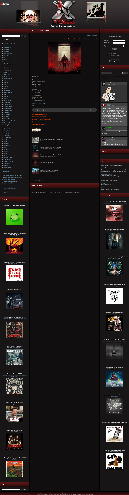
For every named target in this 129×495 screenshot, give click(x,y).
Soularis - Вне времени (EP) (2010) (114, 229)
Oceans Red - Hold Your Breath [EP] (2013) (115, 201)
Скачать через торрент (39, 116)
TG (33, 105)
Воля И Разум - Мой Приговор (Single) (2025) (114, 422)
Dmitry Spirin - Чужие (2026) (14, 346)
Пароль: (107, 43)
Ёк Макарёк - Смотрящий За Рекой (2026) (14, 458)
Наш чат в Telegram (8, 187)
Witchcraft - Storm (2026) (15, 289)
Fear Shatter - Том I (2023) (47, 162)
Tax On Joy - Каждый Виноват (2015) (114, 450)
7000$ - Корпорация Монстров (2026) (14, 317)
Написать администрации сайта (12, 175)
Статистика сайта (7, 183)
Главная (6, 40)
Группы (5, 192)
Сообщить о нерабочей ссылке (41, 119)
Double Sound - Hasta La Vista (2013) (114, 339)
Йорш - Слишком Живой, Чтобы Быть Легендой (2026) (14, 234)
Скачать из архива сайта (39, 114)
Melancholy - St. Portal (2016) (114, 367)
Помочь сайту (6, 171)
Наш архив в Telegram (9, 189)
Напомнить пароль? (115, 55)
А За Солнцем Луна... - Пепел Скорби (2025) (114, 257)
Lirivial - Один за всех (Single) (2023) (50, 147)
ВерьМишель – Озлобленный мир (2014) (114, 395)
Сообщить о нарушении (39, 121)
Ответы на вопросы (8, 179)
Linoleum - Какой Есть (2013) (114, 312)
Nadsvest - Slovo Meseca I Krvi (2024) (114, 284)
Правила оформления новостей (12, 177)
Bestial (103, 183)
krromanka (104, 179)
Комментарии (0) (37, 180)
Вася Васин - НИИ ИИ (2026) (14, 402)
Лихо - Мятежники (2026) (14, 430)
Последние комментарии (10, 181)
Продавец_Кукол (73, 38)
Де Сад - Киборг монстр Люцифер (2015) (51, 139)
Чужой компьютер (110, 46)
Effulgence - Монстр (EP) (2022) (49, 170)
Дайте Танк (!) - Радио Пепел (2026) (14, 205)
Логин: (106, 40)
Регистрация (112, 53)
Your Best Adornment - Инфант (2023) (50, 154)
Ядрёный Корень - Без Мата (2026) (14, 262)
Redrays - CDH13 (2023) (38, 103)
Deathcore (89, 35)
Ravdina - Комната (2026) (14, 373)
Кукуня (103, 188)
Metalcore (94, 35)
